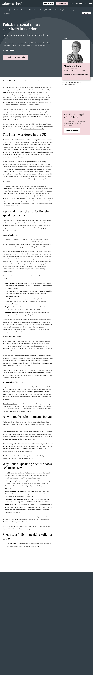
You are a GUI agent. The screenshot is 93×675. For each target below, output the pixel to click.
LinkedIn (65, 77)
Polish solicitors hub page (22, 529)
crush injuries (24, 293)
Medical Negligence (61, 9)
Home (4, 80)
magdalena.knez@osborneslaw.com (76, 74)
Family (16, 9)
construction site (44, 251)
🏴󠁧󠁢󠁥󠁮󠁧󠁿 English (86, 13)
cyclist (14, 348)
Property (24, 9)
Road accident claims (10, 341)
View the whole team (81, 589)
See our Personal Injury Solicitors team (72, 83)
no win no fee (16, 109)
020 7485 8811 (80, 3)
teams (48, 3)
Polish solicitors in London (14, 80)
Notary (72, 9)
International (7, 13)
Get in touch (62, 3)
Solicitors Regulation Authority (33, 129)
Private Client (33, 9)
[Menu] (90, 3)
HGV (51, 174)
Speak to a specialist (15, 57)
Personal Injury (7, 9)
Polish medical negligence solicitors (15, 522)
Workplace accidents (10, 239)
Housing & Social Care (46, 9)
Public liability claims (10, 404)
